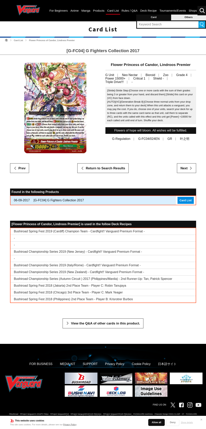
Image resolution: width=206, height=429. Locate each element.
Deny (173, 422)
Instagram (189, 404)
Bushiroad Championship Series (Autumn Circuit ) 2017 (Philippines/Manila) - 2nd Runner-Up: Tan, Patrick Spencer (93, 278)
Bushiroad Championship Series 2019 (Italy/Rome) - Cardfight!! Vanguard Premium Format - (77, 265)
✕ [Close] (201, 419)
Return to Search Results (105, 168)
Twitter (172, 404)
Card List (18, 40)
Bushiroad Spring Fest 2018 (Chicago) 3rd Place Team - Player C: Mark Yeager (68, 292)
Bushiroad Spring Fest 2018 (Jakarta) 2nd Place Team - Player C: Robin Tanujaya (70, 285)
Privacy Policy (69, 424)
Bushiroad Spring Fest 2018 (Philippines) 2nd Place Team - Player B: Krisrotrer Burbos (73, 299)
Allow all (156, 422)
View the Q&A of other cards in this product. (105, 323)
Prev (22, 168)
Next (184, 168)
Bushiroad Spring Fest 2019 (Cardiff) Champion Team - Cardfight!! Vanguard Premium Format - (79, 231)
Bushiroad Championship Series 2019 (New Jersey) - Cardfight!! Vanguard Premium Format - (78, 251)
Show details (187, 422)
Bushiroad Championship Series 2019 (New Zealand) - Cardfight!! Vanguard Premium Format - (79, 272)
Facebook (181, 404)
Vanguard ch (198, 404)
